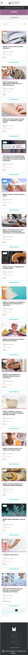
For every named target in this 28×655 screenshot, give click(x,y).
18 (6, 615)
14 (16, 612)
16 (22, 612)
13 (12, 612)
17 (3, 615)
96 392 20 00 (15, 647)
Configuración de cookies (14, 642)
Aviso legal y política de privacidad (14, 636)
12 (9, 612)
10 (3, 612)
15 (19, 612)
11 (6, 612)
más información (14, 62)
